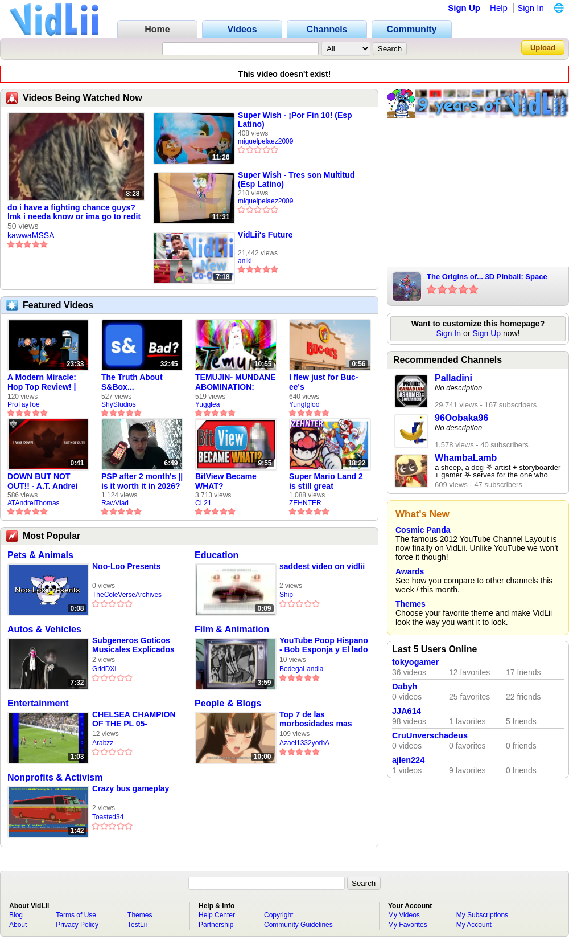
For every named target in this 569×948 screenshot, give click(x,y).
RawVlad (115, 503)
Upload (542, 47)
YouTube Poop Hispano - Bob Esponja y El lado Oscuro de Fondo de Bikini (323, 645)
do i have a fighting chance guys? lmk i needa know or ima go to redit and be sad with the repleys (74, 212)
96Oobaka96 (461, 418)
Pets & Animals (40, 555)
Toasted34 (107, 817)
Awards (409, 571)
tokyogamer (415, 662)
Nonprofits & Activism (54, 777)
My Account (474, 925)
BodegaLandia (301, 669)
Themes (410, 603)
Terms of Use (76, 915)
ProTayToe (23, 404)
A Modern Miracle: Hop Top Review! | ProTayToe (41, 382)
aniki (245, 261)
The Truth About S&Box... (132, 382)
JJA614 (406, 711)
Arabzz (102, 743)
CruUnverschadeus (430, 735)
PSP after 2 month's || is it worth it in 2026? (142, 481)
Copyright (278, 915)
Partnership (216, 925)
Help (499, 8)
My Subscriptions (482, 915)
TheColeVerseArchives (127, 595)
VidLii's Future (265, 234)
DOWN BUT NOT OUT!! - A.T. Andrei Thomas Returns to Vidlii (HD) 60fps (43, 481)
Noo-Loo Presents (126, 566)
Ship (286, 595)
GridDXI (104, 669)
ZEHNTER (305, 503)
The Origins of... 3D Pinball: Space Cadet (487, 277)
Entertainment (38, 703)
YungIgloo (304, 404)
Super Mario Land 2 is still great (326, 481)
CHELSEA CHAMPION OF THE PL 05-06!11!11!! (134, 719)
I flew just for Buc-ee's (323, 382)
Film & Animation (232, 629)
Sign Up (464, 8)
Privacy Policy (77, 925)
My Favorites (407, 925)
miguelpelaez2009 (265, 141)
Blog (16, 915)
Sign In (530, 8)
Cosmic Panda (422, 529)
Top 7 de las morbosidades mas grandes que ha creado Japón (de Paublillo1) (322, 719)
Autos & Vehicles (44, 629)
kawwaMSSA (30, 235)
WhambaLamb (466, 458)
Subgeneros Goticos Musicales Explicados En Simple (133, 645)
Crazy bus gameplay (130, 788)
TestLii (137, 925)
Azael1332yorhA (304, 743)
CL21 (203, 503)
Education (216, 555)
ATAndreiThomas (33, 503)
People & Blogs (228, 703)
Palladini (453, 378)
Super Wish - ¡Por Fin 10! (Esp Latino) (295, 120)
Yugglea (207, 404)
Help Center (217, 915)
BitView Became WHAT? (226, 481)
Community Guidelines (298, 925)
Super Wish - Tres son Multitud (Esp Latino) (296, 179)
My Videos (404, 915)
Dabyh (404, 686)
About (18, 925)
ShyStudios (118, 404)
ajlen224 (408, 760)
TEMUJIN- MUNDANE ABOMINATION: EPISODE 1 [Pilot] (235, 382)
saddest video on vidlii (322, 566)
